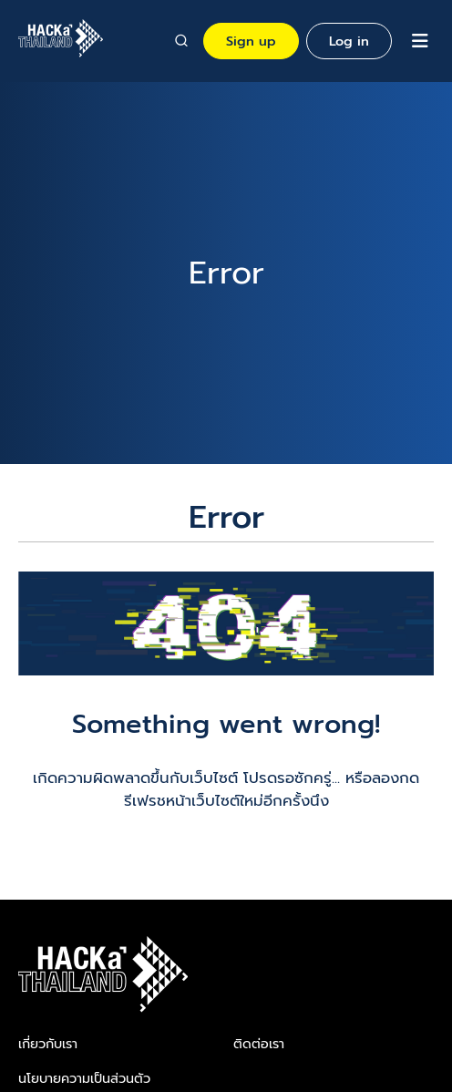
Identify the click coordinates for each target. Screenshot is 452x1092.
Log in (349, 41)
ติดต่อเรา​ (258, 1044)
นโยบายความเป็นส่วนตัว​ (84, 1078)
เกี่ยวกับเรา (47, 1044)
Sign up (251, 41)
